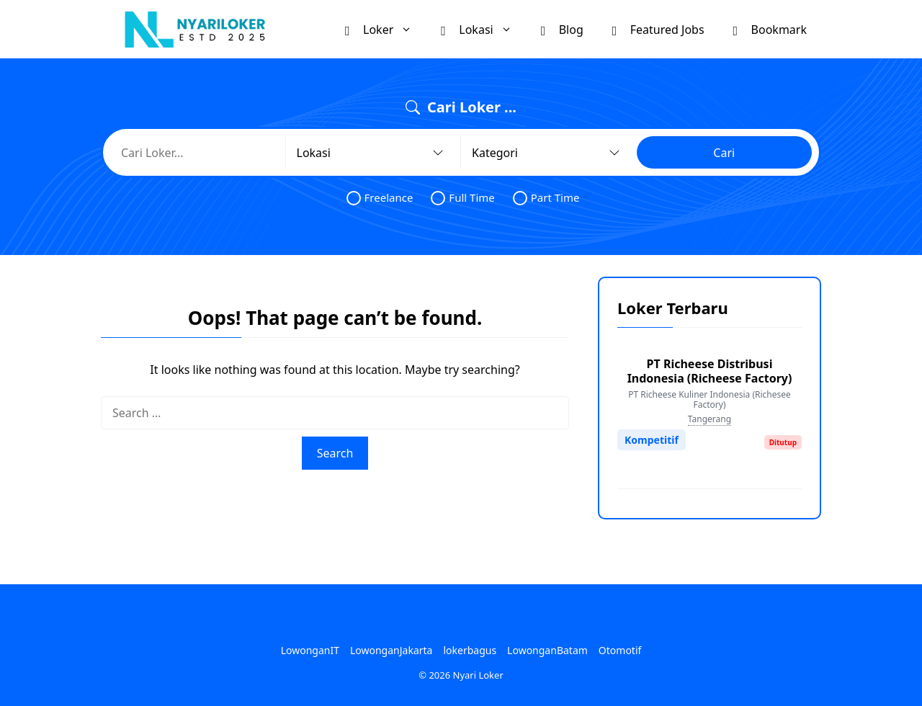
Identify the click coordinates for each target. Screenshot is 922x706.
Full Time (462, 197)
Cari (724, 153)
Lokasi (483, 29)
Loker (385, 29)
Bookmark (770, 29)
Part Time (546, 197)
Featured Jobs (658, 29)
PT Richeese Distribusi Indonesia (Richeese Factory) (709, 371)
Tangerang (709, 419)
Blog (562, 29)
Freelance (379, 197)
